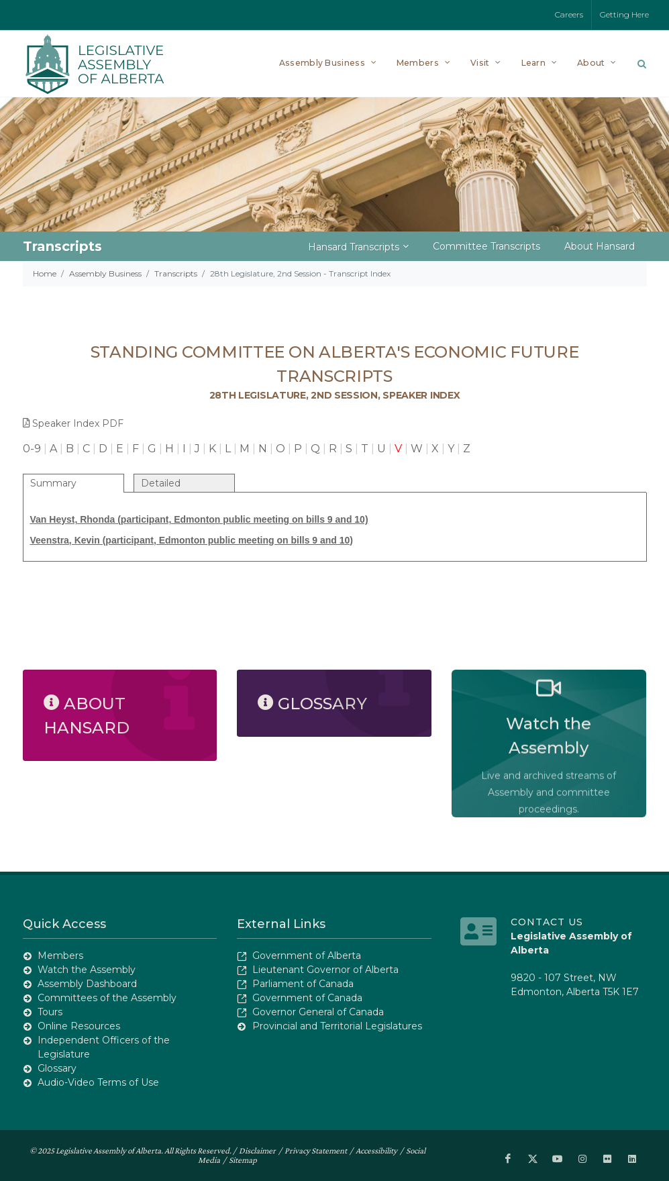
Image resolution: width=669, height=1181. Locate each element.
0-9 (32, 448)
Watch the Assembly (87, 970)
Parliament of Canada (303, 984)
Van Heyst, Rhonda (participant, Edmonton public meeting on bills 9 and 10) (199, 519)
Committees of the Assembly (107, 998)
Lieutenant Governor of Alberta (325, 970)
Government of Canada (307, 998)
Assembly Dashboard (87, 984)
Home (44, 273)
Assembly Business (105, 273)
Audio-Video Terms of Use (98, 1082)
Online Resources (79, 1026)
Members (60, 955)
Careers (569, 14)
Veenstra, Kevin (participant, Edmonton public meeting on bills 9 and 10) (192, 540)
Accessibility (376, 1150)
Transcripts (175, 273)
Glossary (57, 1068)
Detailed (161, 483)
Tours (50, 1012)
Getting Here (624, 14)
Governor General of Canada (318, 1012)
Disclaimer (257, 1150)
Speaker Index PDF (73, 423)
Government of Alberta (306, 955)
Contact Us (547, 922)
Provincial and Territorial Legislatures (337, 1026)
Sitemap (243, 1160)
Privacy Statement (316, 1150)
